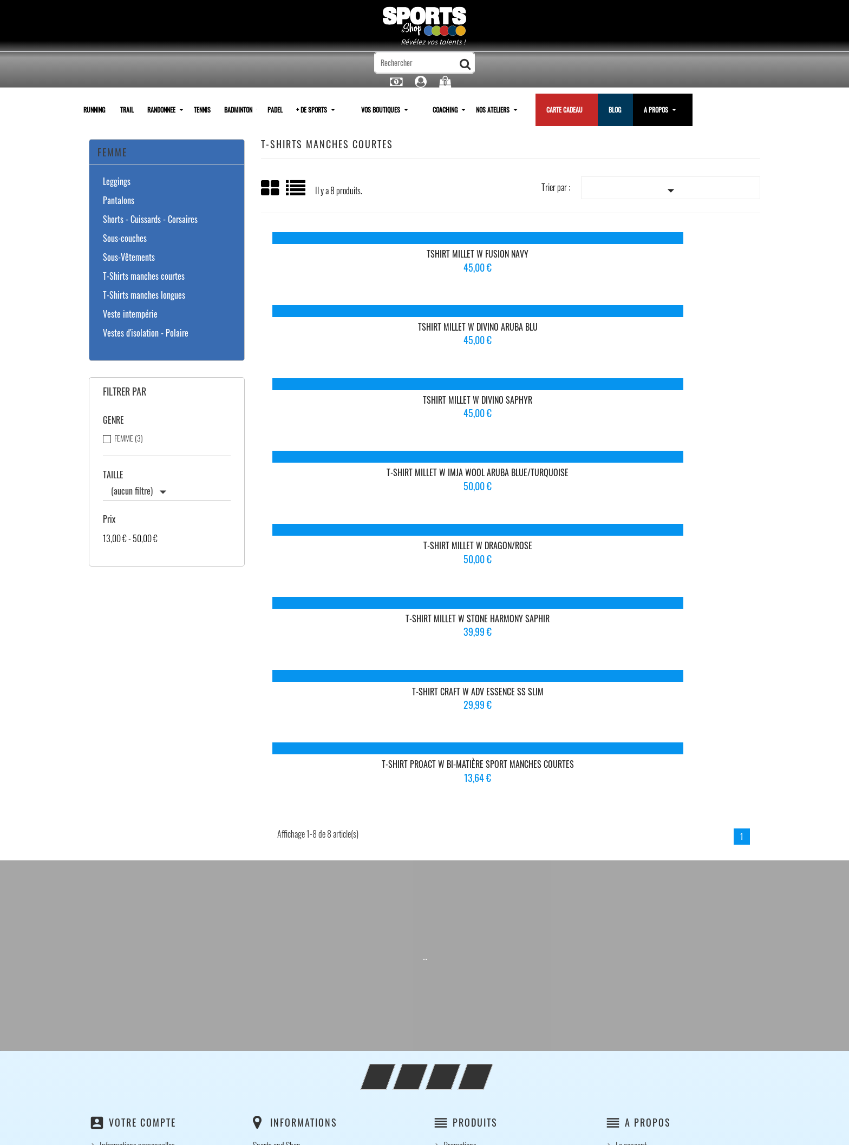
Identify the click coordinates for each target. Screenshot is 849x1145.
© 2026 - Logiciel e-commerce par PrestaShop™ (424, 1130)
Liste (296, 192)
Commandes (117, 873)
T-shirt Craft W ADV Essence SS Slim (343, 395)
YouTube (425, 785)
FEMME (128, 438)
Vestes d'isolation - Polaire (145, 333)
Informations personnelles (137, 859)
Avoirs (109, 886)
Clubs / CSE (633, 958)
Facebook (392, 785)
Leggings (116, 182)
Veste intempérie (130, 314)
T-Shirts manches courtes (144, 276)
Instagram (457, 785)
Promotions (459, 859)
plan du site (460, 999)
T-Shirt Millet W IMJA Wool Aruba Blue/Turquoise (344, 331)
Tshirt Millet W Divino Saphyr (676, 258)
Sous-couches (125, 239)
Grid (270, 188)
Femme (112, 152)
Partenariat (632, 972)
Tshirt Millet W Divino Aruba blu (510, 258)
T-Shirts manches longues (144, 295)
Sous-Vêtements (129, 258)
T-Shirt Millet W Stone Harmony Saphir (676, 326)
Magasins (457, 1012)
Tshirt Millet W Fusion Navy (344, 258)
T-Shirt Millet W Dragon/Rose (509, 326)
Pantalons (118, 201)
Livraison (456, 931)
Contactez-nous (465, 985)
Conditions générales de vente (486, 958)
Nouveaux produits (470, 873)
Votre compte (142, 837)
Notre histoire (635, 886)
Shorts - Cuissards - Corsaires (150, 220)
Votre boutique (637, 945)
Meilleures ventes (468, 886)
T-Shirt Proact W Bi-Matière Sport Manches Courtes (510, 400)
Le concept (631, 859)
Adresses (113, 900)
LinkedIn (490, 785)
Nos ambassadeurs (643, 931)
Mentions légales (467, 945)
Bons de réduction (126, 913)
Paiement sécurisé (470, 972)
